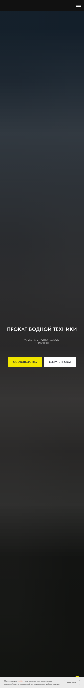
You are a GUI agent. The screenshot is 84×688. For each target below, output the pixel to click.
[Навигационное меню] (78, 5)
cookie (20, 681)
